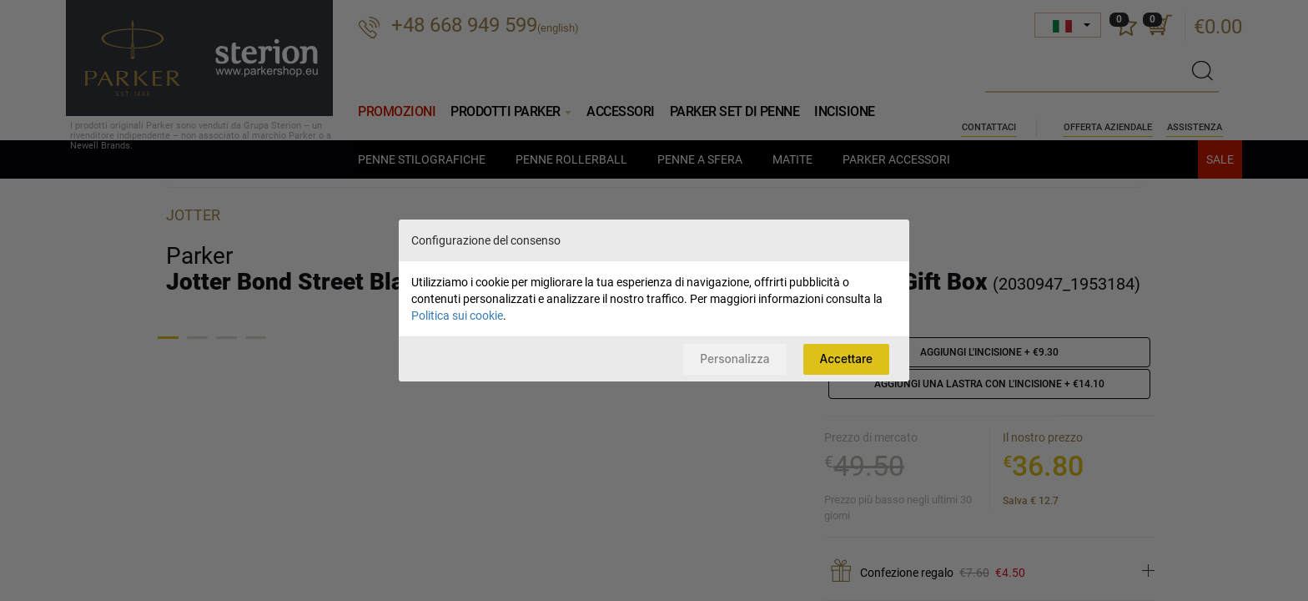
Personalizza (726, 358)
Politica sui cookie (457, 314)
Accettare (843, 358)
